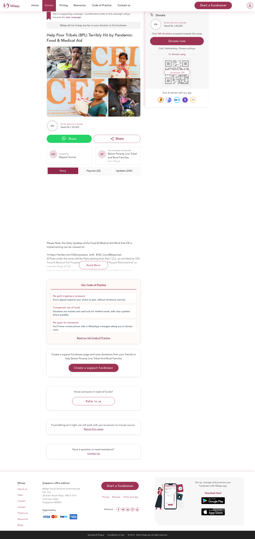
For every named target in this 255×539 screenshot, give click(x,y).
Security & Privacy (96, 534)
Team (20, 495)
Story (63, 170)
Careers (22, 501)
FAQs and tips (130, 496)
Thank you (23, 513)
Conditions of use (116, 534)
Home (35, 5)
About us (22, 489)
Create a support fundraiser (93, 368)
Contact (22, 507)
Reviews (116, 496)
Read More (94, 265)
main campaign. (73, 17)
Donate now (177, 41)
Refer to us (93, 401)
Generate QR (177, 72)
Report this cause (93, 429)
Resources (80, 5)
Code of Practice (102, 5)
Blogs (20, 525)
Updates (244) (124, 170)
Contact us (124, 5)
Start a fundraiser (120, 486)
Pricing (64, 5)
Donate (49, 5)
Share (69, 139)
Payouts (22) (94, 170)
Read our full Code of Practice (93, 337)
